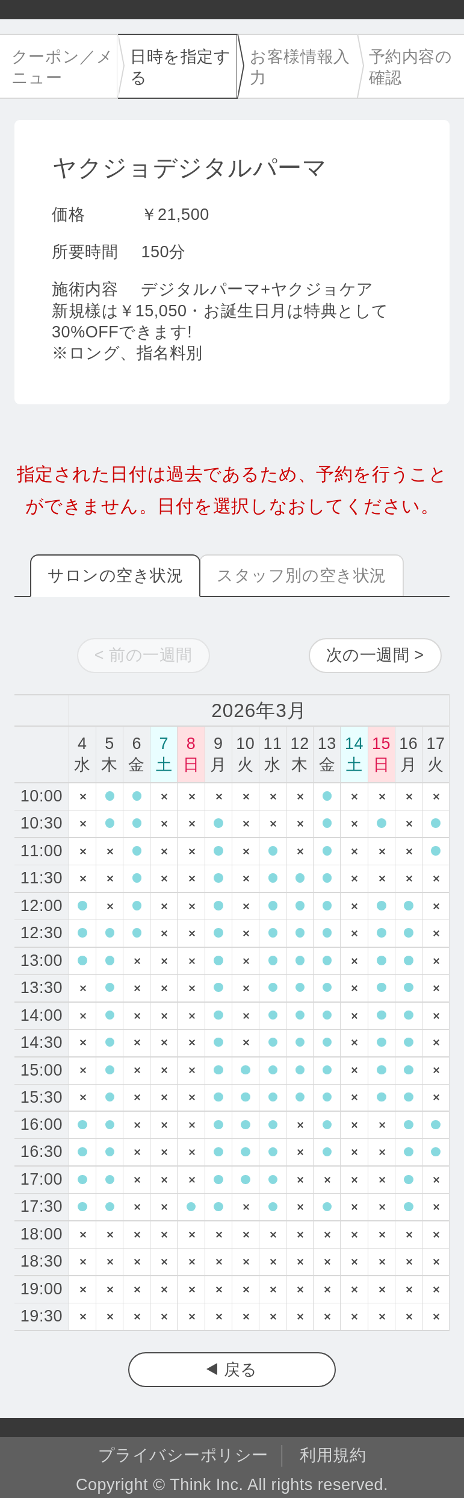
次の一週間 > (375, 655)
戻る (241, 1370)
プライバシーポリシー (183, 1455)
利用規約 (333, 1455)
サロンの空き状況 (115, 575)
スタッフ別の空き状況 (301, 575)
